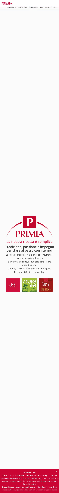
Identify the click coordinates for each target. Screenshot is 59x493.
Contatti (55, 7)
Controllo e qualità (33, 7)
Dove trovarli (48, 7)
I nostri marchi (11, 7)
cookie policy (30, 484)
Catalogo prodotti (22, 7)
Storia (41, 7)
